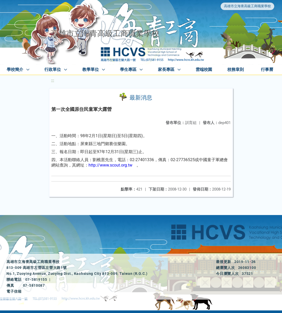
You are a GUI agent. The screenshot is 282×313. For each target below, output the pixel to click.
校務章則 (235, 69)
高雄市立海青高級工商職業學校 (247, 6)
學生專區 (128, 69)
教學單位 (90, 69)
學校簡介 (15, 69)
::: (52, 80)
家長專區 (166, 69)
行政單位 (52, 69)
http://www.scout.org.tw (110, 165)
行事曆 (267, 69)
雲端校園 (204, 69)
